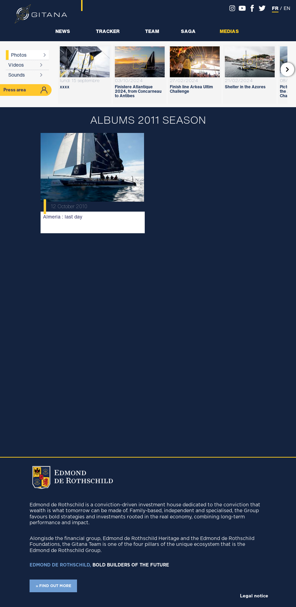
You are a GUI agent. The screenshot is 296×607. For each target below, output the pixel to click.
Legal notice (254, 596)
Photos (18, 54)
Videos (16, 64)
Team (152, 31)
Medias (229, 31)
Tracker (108, 31)
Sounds (16, 74)
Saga (188, 31)
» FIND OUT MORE (53, 586)
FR (275, 8)
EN (287, 8)
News (62, 31)
